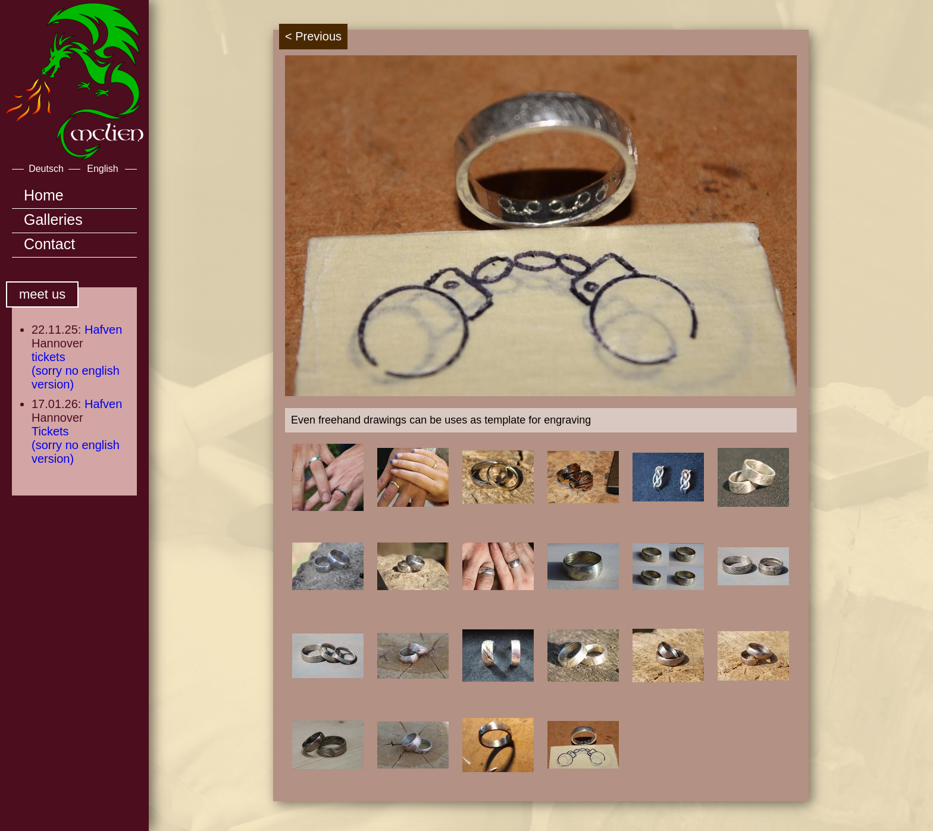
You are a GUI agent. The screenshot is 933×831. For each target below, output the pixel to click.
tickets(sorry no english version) (76, 370)
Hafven (103, 329)
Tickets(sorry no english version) (76, 445)
